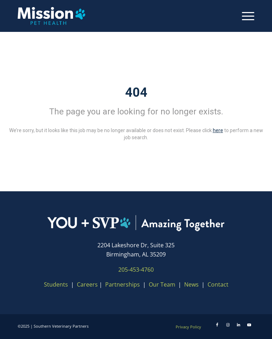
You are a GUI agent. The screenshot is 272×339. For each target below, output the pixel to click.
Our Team (163, 284)
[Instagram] (227, 325)
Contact (218, 284)
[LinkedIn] (238, 325)
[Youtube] (249, 325)
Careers (87, 284)
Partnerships (122, 284)
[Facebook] (217, 325)
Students (56, 284)
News (191, 284)
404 (136, 92)
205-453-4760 (136, 269)
